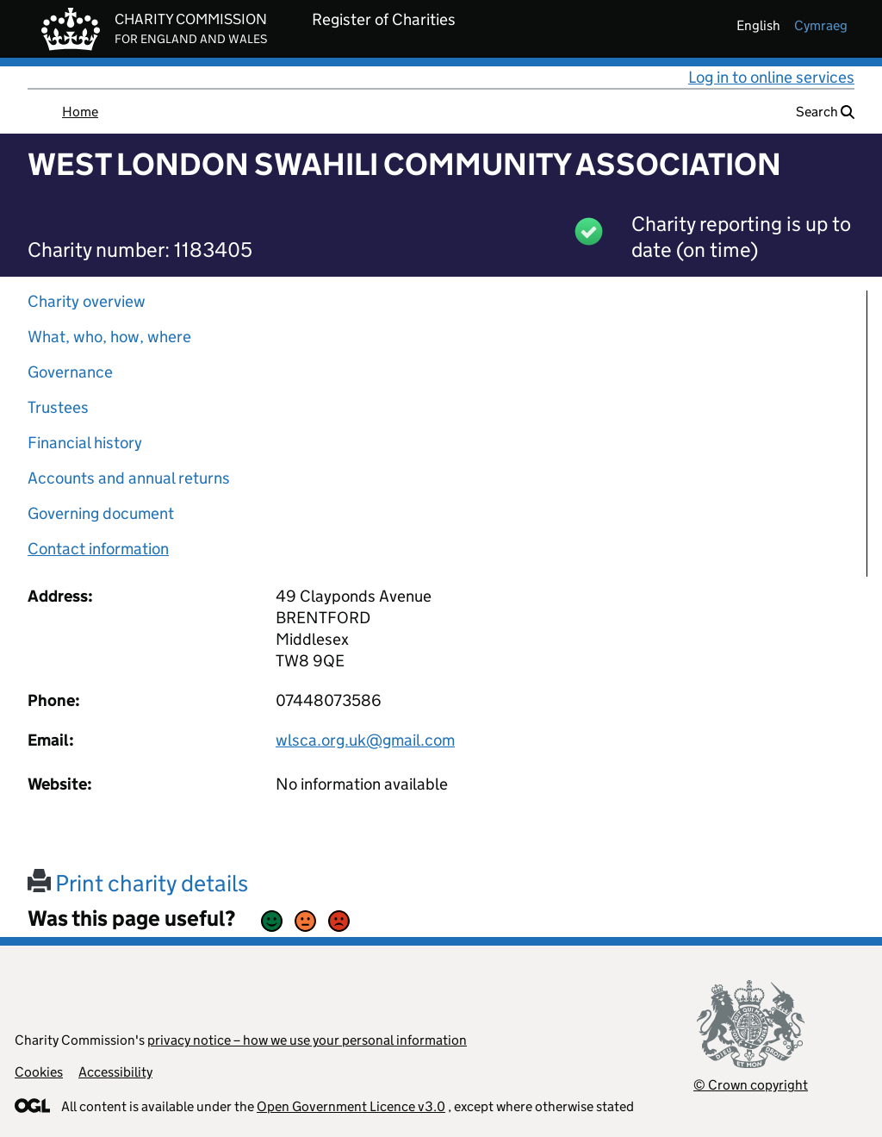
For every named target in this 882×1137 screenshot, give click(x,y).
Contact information (98, 549)
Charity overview (87, 301)
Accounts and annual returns (129, 478)
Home (80, 111)
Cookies (39, 1072)
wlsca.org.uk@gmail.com (365, 740)
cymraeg (821, 25)
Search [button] (825, 111)
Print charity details (138, 883)
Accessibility (115, 1072)
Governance (70, 372)
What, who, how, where (109, 337)
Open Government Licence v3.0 (351, 1106)
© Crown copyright (750, 1085)
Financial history (85, 443)
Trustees (58, 407)
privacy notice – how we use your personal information (307, 1040)
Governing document (101, 513)
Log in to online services (771, 77)
